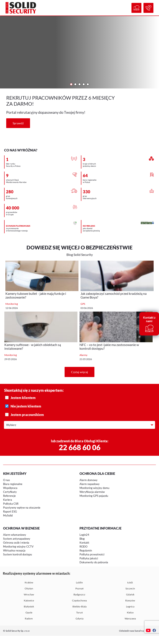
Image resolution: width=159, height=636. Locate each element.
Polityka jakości (89, 558)
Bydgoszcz (79, 594)
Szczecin (130, 588)
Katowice (29, 600)
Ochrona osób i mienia (16, 542)
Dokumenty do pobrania (94, 562)
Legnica (130, 606)
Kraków (29, 582)
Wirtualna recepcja (14, 550)
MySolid (8, 515)
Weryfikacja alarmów (92, 492)
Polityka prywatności (92, 554)
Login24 (84, 535)
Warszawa (130, 618)
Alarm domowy (89, 480)
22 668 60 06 (79, 447)
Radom (29, 618)
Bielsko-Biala (79, 606)
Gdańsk (130, 594)
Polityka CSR (10, 503)
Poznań (79, 588)
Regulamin (86, 550)
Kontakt (84, 542)
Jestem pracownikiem (80, 415)
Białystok (29, 606)
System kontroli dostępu (17, 554)
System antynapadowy (16, 538)
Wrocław (29, 594)
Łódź (130, 582)
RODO (83, 546)
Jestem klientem (80, 398)
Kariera (7, 500)
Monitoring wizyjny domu (94, 488)
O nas (6, 480)
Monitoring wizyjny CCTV (18, 546)
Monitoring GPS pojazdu (94, 496)
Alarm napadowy (90, 484)
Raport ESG (10, 511)
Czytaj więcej (79, 372)
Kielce (130, 612)
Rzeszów (130, 600)
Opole (28, 612)
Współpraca (10, 488)
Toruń (79, 612)
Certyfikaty (10, 492)
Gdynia (79, 618)
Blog (82, 538)
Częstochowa (79, 600)
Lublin (79, 582)
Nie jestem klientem (80, 406)
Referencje (9, 496)
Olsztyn (29, 588)
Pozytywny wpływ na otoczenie (21, 507)
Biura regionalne (12, 484)
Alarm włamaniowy (14, 535)
